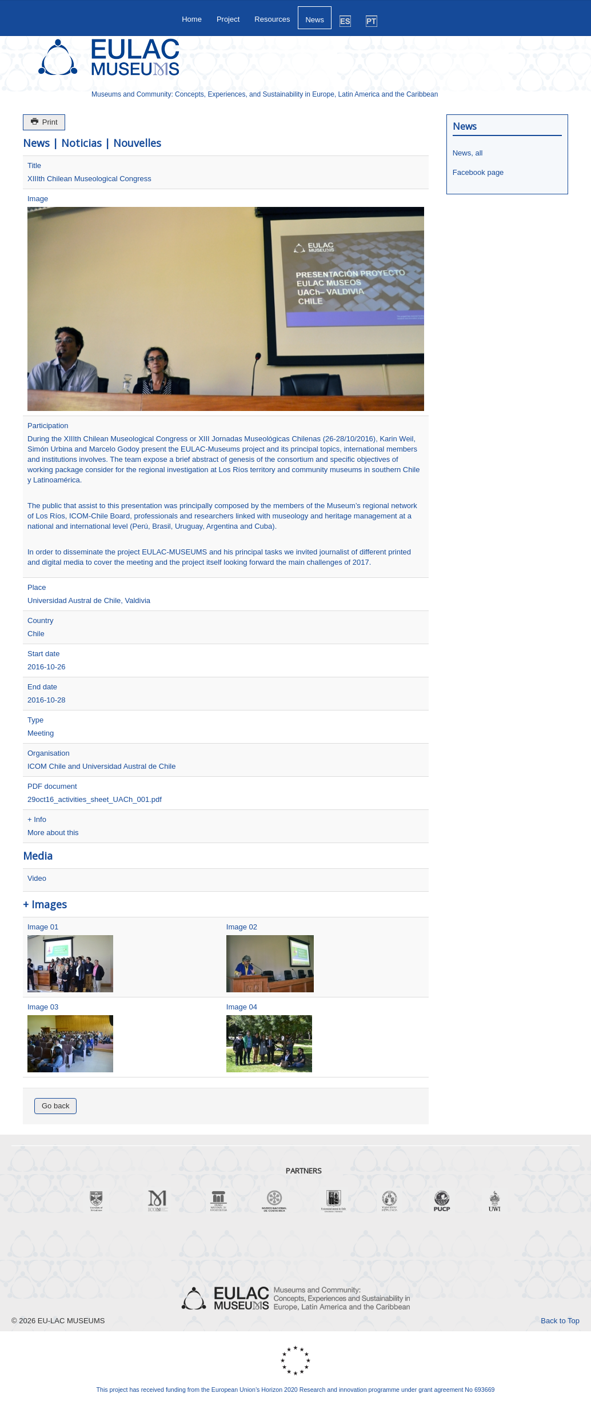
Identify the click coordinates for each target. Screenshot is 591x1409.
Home (192, 19)
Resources (272, 19)
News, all (468, 153)
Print (44, 122)
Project (228, 19)
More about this (53, 832)
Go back (55, 1105)
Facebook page (478, 172)
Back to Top (560, 1320)
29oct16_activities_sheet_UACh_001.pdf (94, 799)
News (314, 19)
